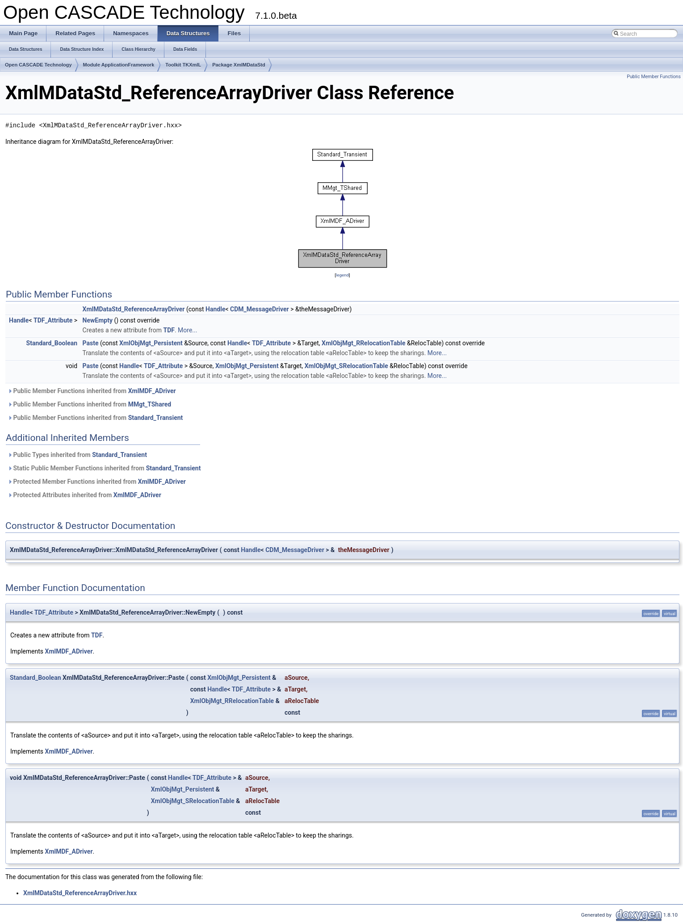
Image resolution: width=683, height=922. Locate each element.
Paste (91, 343)
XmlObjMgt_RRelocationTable (363, 343)
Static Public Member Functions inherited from (104, 468)
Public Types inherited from (77, 454)
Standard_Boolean (52, 343)
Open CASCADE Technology (38, 64)
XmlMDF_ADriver (152, 390)
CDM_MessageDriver (259, 309)
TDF (168, 330)
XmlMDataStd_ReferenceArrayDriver (134, 309)
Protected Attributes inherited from (84, 495)
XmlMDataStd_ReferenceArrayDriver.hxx (80, 893)
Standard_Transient (155, 417)
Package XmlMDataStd (238, 64)
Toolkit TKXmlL (183, 64)
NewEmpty (98, 320)
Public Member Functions (654, 77)
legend (342, 274)
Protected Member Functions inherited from (97, 481)
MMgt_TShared (149, 404)
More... (187, 330)
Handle (215, 309)
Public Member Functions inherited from (92, 390)
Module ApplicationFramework (119, 64)
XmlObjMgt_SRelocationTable (346, 365)
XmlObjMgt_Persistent (151, 343)
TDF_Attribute (53, 320)
